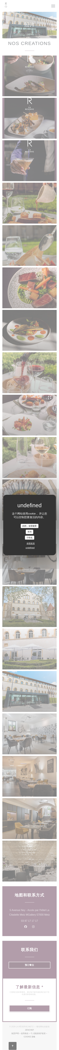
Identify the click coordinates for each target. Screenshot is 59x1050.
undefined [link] (29, 548)
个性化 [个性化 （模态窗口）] (29, 537)
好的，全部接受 (29, 526)
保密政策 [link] (31, 543)
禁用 (30, 532)
